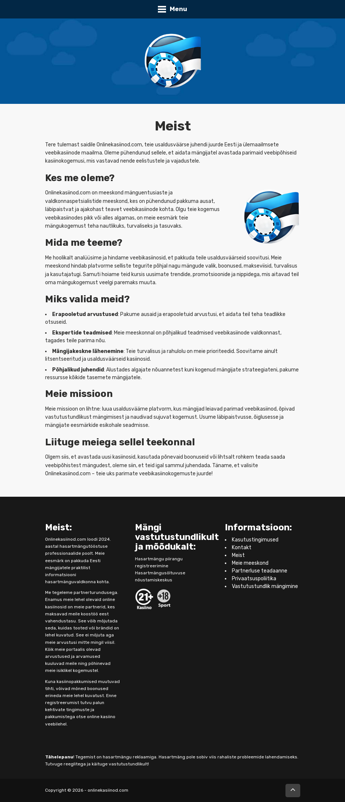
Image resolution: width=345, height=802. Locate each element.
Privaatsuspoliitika (254, 578)
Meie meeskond (250, 563)
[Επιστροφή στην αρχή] (292, 790)
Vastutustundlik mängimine (265, 586)
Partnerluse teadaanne (259, 571)
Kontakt (241, 547)
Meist (238, 555)
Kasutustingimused (255, 540)
